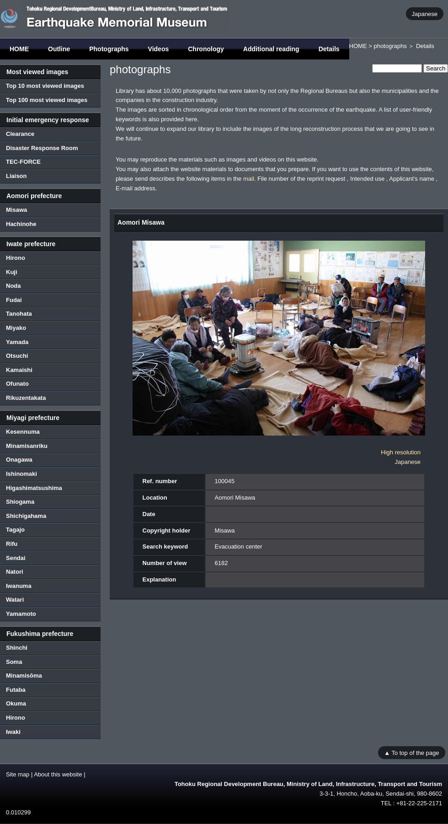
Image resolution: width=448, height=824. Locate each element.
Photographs (108, 49)
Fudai (14, 299)
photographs (389, 46)
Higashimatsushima (34, 488)
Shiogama (20, 501)
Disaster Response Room (42, 148)
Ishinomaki (21, 473)
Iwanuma (19, 585)
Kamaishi (19, 369)
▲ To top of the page (411, 752)
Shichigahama (26, 515)
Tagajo (15, 529)
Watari (15, 599)
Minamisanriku (27, 445)
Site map (17, 774)
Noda (13, 285)
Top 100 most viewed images (46, 100)
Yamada (17, 342)
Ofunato (17, 383)
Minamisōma (24, 675)
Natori (14, 571)
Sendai (16, 558)
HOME (19, 49)
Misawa (16, 209)
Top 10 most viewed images (45, 85)
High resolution (401, 452)
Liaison (16, 175)
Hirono (15, 257)
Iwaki (13, 731)
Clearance (20, 133)
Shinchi (16, 647)
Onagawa (19, 459)
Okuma (16, 703)
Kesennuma (23, 431)
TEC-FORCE (23, 161)
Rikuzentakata (26, 397)
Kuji (11, 272)
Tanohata (19, 313)
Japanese (424, 13)
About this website (58, 774)
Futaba (16, 689)
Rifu (11, 543)
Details (329, 49)
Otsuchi (17, 355)
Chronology (206, 49)
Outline (59, 49)
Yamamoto (21, 613)
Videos (158, 49)
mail (248, 178)
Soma (14, 661)
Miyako (16, 327)
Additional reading (271, 49)
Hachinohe (21, 224)
